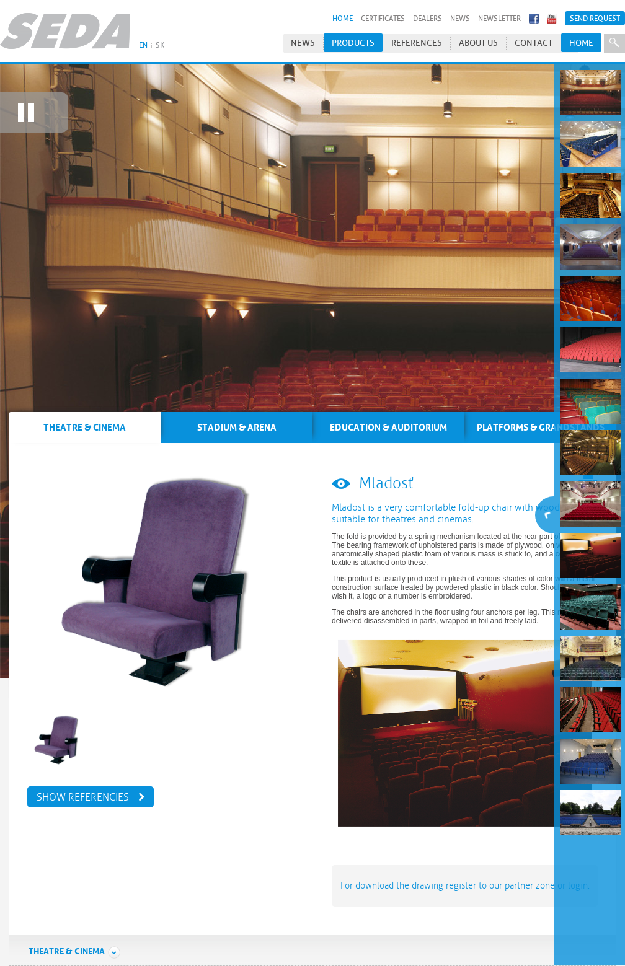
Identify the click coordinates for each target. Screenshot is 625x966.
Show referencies (83, 786)
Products (353, 43)
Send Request (595, 18)
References (416, 43)
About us (478, 43)
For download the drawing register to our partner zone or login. (465, 874)
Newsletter (499, 18)
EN (143, 45)
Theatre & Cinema (75, 941)
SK (160, 45)
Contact (533, 43)
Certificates (383, 18)
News (460, 18)
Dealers (427, 18)
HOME (342, 18)
